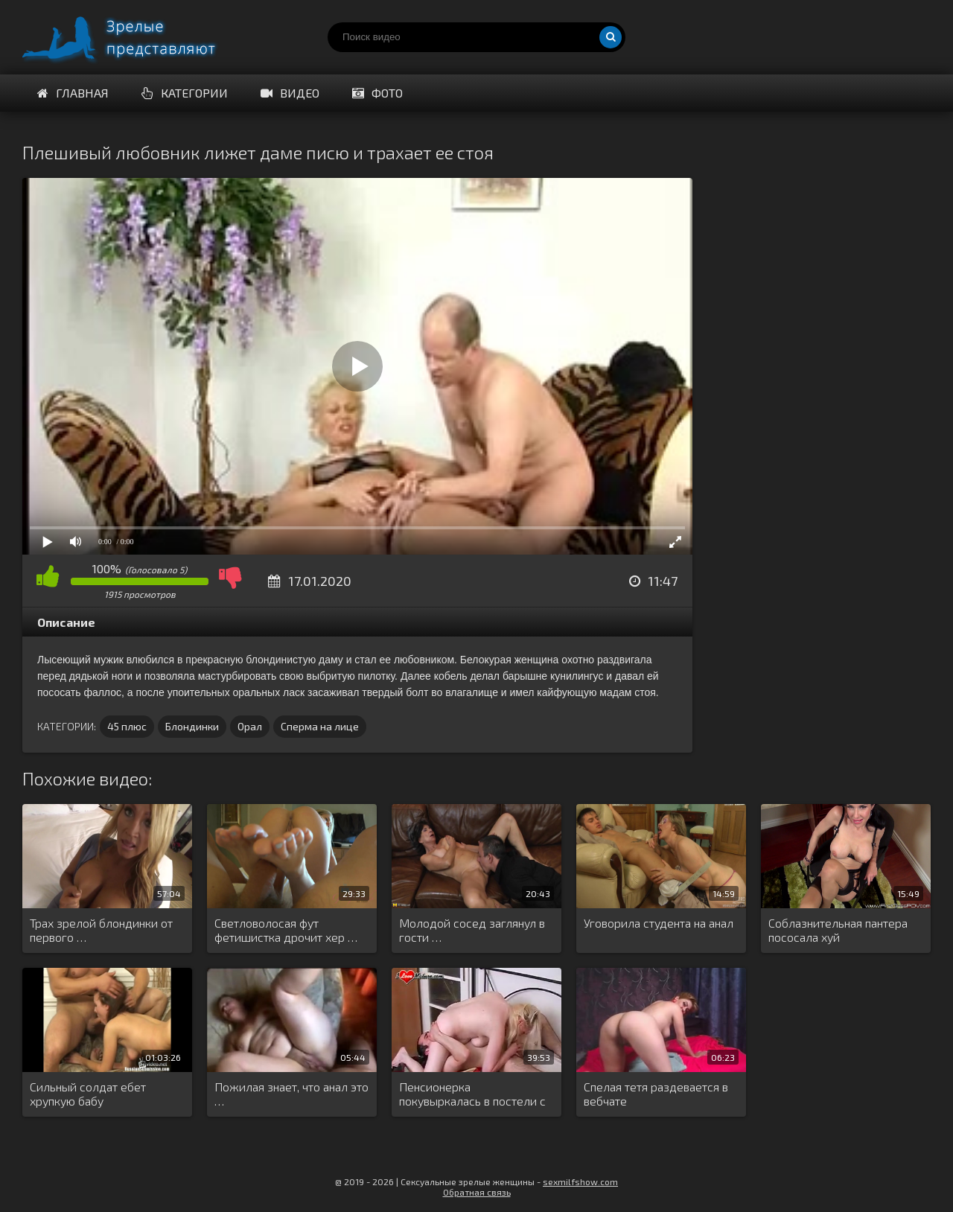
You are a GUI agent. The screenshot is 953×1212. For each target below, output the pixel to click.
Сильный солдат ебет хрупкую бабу (88, 1093)
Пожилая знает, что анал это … (291, 1093)
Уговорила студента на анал (658, 923)
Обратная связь (477, 1192)
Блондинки (192, 726)
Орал (250, 726)
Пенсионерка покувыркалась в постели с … (472, 1094)
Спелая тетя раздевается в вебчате (656, 1093)
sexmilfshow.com (580, 1181)
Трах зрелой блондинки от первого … (101, 930)
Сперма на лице (320, 726)
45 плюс (127, 726)
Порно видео (134, 37)
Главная (73, 93)
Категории (184, 93)
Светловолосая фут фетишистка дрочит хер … (285, 930)
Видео (290, 93)
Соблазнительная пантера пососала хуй (838, 930)
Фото (377, 93)
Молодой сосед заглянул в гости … (472, 930)
